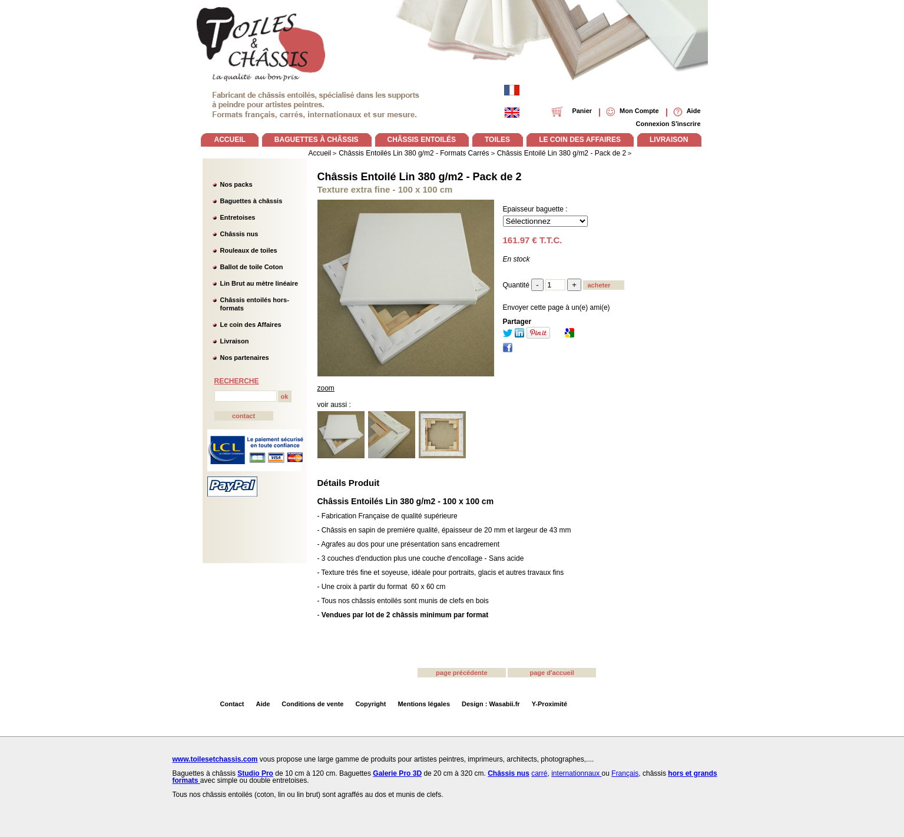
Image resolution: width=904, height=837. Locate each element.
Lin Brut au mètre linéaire (259, 283)
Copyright (370, 703)
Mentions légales (424, 703)
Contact (232, 703)
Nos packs (236, 184)
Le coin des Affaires (251, 324)
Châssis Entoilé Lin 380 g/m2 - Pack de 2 (419, 177)
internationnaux (576, 773)
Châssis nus (239, 233)
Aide (263, 703)
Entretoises (238, 217)
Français (624, 773)
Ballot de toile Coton (251, 266)
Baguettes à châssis (251, 200)
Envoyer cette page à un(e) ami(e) (556, 307)
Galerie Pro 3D (397, 773)
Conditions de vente (312, 703)
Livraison (234, 341)
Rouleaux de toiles (248, 250)
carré (539, 773)
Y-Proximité (550, 703)
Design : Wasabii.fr (491, 703)
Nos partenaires (244, 357)
